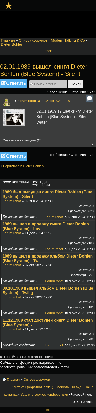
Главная (8, 40)
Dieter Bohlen (12, 44)
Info (47, 410)
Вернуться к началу (92, 144)
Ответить (13, 83)
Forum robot (27, 101)
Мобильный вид (68, 387)
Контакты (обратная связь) (33, 387)
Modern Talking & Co (68, 40)
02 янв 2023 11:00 (57, 101)
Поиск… (48, 51)
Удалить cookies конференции (44, 394)
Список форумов (33, 40)
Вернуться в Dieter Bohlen (23, 166)
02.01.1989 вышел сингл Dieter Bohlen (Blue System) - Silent (43, 70)
